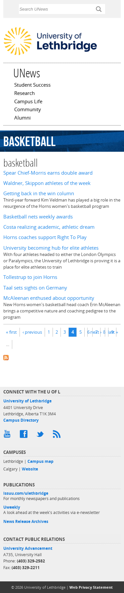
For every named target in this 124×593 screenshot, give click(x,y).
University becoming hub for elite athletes (51, 247)
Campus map (40, 461)
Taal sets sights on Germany (35, 287)
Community (27, 110)
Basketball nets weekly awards (38, 216)
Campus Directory (21, 420)
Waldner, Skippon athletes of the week (47, 183)
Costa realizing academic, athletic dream (49, 226)
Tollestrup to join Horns (30, 277)
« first (11, 332)
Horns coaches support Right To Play (45, 237)
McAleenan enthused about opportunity (48, 298)
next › (96, 332)
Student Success (32, 85)
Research (24, 94)
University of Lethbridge (27, 400)
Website (30, 468)
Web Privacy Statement (91, 587)
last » (113, 332)
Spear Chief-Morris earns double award (48, 172)
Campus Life (28, 102)
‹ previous (32, 332)
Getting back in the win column (38, 193)
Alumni (22, 118)
